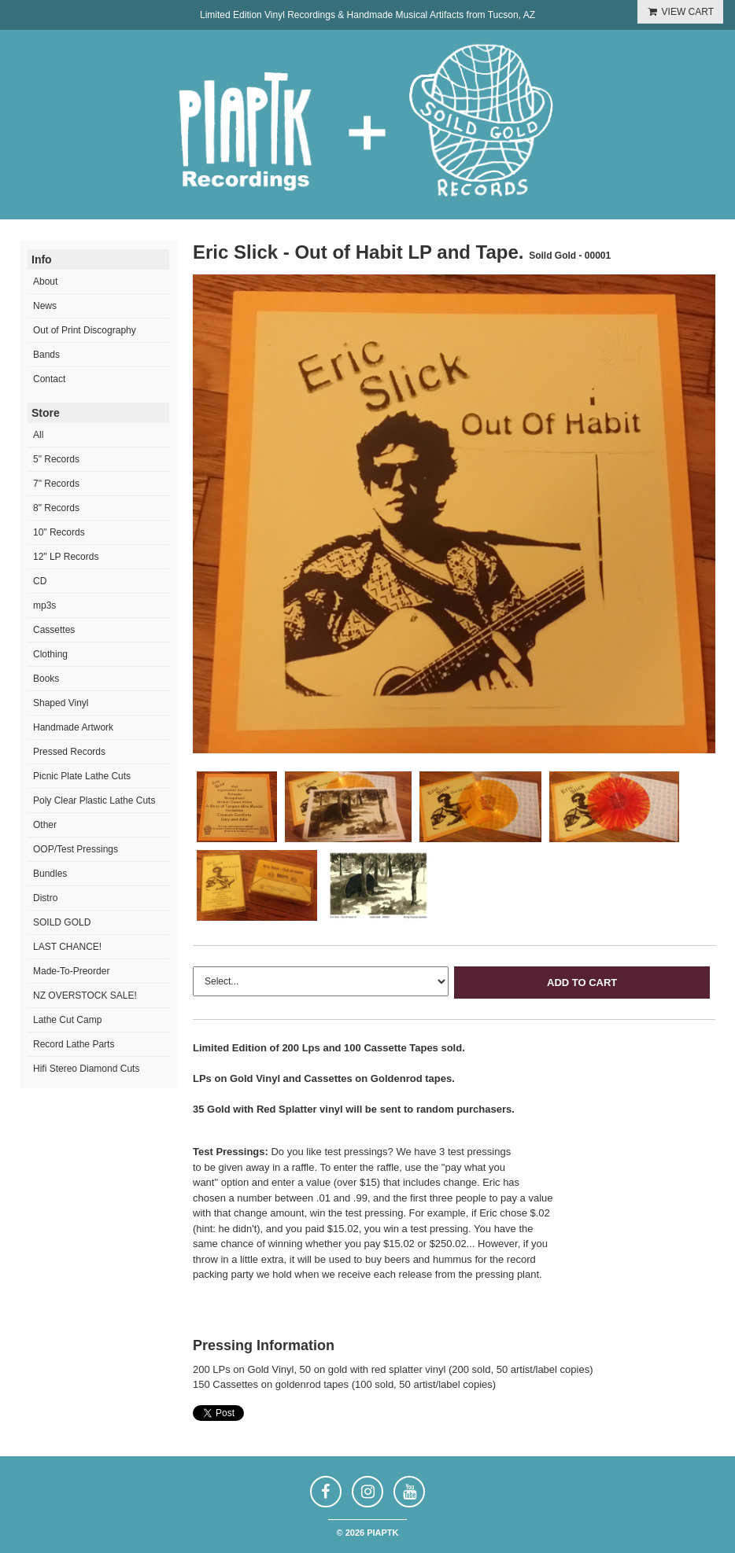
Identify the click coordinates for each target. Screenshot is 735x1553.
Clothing (50, 654)
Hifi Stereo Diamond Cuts (86, 1068)
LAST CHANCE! (67, 946)
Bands (46, 354)
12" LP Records (65, 556)
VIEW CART (680, 11)
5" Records (56, 459)
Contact (49, 379)
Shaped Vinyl (61, 702)
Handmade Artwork (73, 727)
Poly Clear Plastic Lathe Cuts (94, 800)
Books (46, 678)
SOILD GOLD (61, 922)
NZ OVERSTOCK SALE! (85, 995)
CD (39, 581)
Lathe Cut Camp (67, 1019)
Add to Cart (582, 982)
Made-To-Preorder (71, 971)
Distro (45, 897)
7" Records (56, 483)
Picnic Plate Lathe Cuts (82, 776)
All (38, 434)
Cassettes (54, 629)
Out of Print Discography (84, 330)
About (45, 281)
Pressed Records (69, 751)
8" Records (56, 507)
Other (45, 824)
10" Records (59, 532)
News (45, 305)
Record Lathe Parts (73, 1044)
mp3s (44, 605)
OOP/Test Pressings (75, 849)
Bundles (50, 873)
